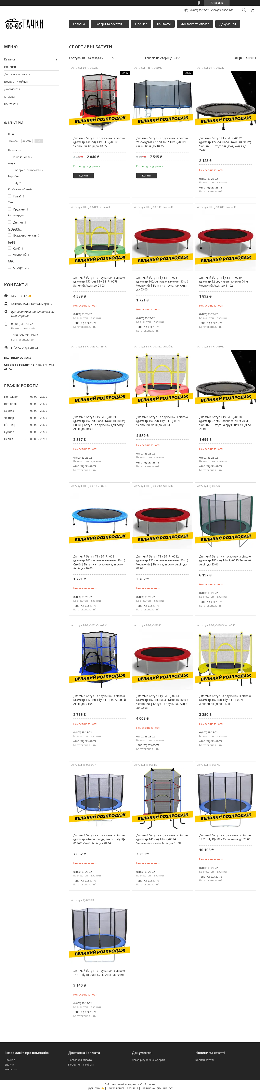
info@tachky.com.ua (24, 347)
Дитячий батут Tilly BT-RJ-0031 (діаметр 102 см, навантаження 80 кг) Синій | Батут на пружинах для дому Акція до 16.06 (99, 562)
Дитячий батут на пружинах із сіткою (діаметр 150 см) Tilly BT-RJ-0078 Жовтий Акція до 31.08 (225, 700)
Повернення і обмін (81, 1064)
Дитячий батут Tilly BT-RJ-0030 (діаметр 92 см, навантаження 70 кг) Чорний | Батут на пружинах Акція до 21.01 (225, 423)
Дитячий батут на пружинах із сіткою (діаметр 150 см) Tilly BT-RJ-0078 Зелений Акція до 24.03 (99, 281)
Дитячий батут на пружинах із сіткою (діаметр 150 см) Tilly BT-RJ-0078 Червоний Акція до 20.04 (162, 421)
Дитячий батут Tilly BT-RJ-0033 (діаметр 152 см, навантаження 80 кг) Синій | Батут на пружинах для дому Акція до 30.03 (99, 423)
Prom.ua (150, 1084)
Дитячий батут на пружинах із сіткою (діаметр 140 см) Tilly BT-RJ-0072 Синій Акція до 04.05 (99, 700)
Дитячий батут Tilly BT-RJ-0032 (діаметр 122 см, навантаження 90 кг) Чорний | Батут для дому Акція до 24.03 (225, 144)
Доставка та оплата (195, 24)
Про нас (141, 24)
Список (251, 58)
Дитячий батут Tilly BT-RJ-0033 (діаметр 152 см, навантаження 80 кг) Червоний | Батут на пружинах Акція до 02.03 (162, 702)
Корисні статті (204, 1060)
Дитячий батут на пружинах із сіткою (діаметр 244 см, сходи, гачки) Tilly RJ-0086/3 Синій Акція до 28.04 (99, 839)
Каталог (9, 59)
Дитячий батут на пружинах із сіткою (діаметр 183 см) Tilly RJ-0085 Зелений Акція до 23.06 (225, 560)
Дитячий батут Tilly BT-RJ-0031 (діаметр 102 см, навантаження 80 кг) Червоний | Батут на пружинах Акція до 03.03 (162, 283)
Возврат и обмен (16, 81)
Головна (79, 24)
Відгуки (9, 1064)
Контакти (164, 24)
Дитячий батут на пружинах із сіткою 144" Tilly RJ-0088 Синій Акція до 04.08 (99, 973)
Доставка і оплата (80, 1060)
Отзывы (9, 97)
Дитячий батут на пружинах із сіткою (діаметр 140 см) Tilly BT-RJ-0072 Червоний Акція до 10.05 (99, 142)
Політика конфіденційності (157, 1088)
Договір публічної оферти (148, 1060)
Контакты (11, 104)
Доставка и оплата (17, 74)
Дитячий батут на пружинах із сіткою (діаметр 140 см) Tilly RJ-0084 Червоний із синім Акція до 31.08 (162, 839)
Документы (12, 89)
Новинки (10, 67)
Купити (83, 175)
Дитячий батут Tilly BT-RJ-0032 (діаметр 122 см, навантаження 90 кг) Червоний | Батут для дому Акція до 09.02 (162, 562)
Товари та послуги (108, 24)
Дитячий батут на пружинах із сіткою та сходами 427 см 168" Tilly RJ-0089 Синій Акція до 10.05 (162, 142)
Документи (227, 24)
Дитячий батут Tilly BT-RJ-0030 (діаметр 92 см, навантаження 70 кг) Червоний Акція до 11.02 (224, 281)
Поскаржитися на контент (122, 1088)
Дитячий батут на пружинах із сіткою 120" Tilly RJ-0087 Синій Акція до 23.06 (225, 837)
